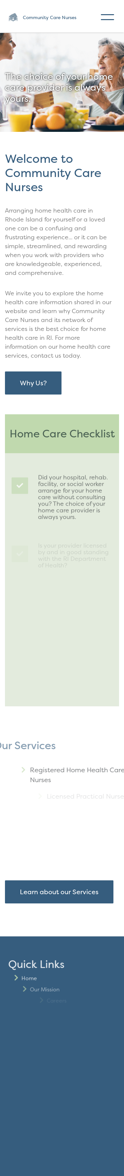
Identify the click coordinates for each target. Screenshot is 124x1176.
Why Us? (33, 382)
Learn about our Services (59, 891)
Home (40, 1001)
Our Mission (64, 1012)
